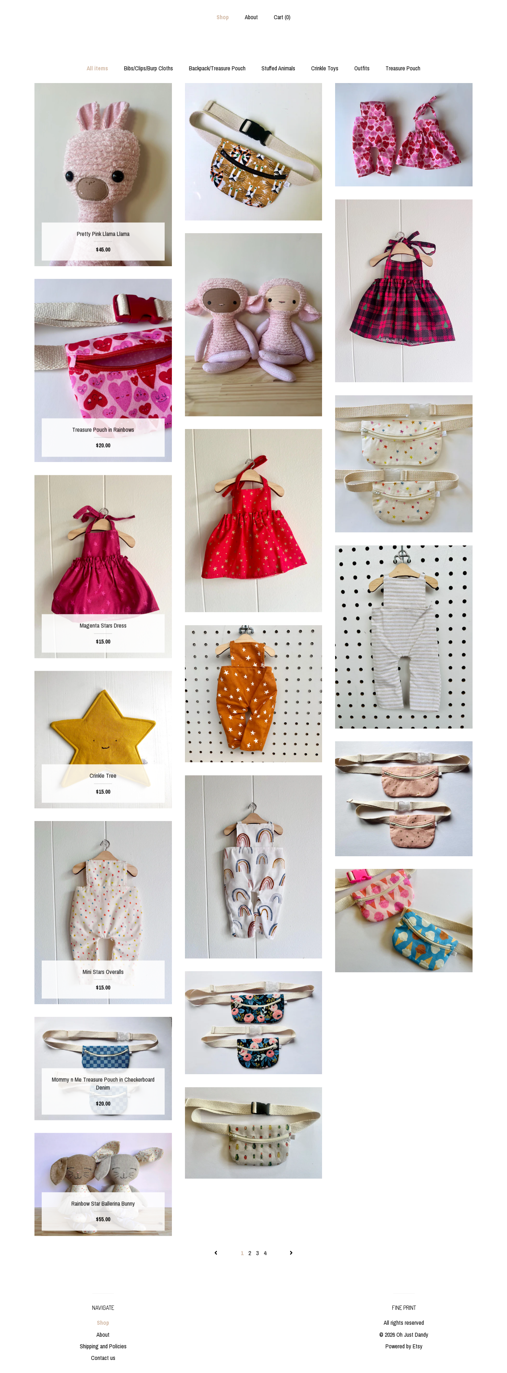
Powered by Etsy (404, 1346)
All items (97, 68)
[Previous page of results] (216, 1253)
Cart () (282, 17)
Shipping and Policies (103, 1346)
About (251, 17)
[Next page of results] (291, 1253)
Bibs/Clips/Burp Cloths (148, 68)
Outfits (362, 68)
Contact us (103, 1358)
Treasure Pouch (403, 68)
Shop (223, 17)
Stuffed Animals (278, 68)
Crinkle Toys (324, 68)
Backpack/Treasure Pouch (217, 68)
